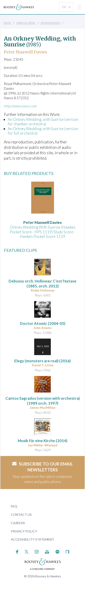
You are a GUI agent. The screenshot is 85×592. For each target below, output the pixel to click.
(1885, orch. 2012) (42, 283)
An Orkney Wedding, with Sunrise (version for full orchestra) (43, 130)
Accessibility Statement (32, 539)
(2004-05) (42, 323)
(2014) (42, 440)
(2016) (42, 360)
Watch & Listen (26, 22)
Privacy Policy (24, 531)
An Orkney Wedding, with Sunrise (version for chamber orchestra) (43, 121)
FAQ (14, 506)
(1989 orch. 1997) (42, 401)
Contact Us (21, 514)
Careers (18, 523)
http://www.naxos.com (20, 106)
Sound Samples (50, 22)
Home (7, 22)
